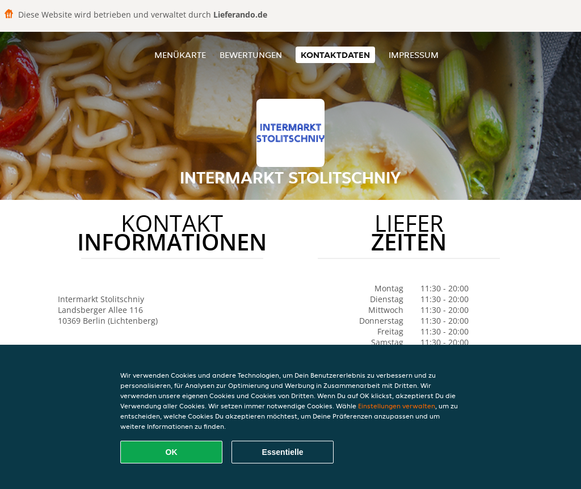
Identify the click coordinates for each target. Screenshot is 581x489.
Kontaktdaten (335, 55)
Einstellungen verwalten (396, 406)
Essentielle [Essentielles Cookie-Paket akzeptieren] (282, 452)
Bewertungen (251, 55)
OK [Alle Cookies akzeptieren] (172, 452)
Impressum (414, 55)
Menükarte (180, 55)
